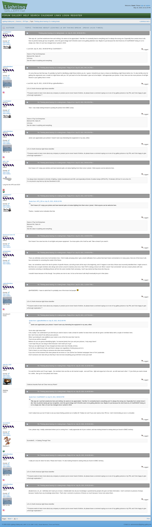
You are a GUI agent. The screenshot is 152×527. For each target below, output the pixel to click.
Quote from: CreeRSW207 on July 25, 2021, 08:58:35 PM (46, 397)
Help (26, 15)
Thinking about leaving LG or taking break (47, 21)
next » (148, 21)
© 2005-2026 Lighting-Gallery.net (12, 524)
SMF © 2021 (34, 524)
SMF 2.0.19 (26, 524)
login (142, 5)
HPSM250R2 (7, 251)
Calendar (47, 15)
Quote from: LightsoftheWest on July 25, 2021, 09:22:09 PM (47, 320)
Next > (10, 519)
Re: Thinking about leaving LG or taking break (52, 68)
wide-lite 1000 (7, 364)
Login (65, 15)
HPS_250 (6, 161)
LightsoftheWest (8, 66)
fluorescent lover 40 (9, 235)
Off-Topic (25, 21)
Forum (6, 15)
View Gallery (6, 44)
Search (35, 15)
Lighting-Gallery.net (8, 21)
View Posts (6, 42)
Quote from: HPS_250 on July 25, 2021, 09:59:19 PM (45, 201)
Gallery (17, 15)
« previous (143, 21)
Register (76, 15)
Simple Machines (43, 524)
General (18, 21)
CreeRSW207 (7, 32)
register (148, 5)
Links (57, 15)
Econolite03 (6, 423)
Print (148, 519)
